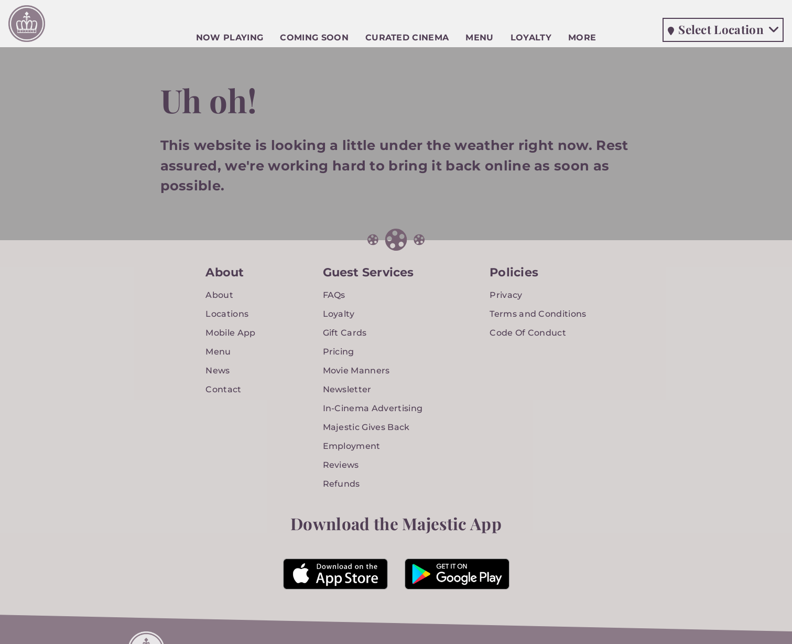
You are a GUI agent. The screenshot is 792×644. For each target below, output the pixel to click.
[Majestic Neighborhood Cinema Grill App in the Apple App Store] (335, 574)
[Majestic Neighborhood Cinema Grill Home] (26, 26)
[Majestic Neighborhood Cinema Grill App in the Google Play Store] (457, 574)
